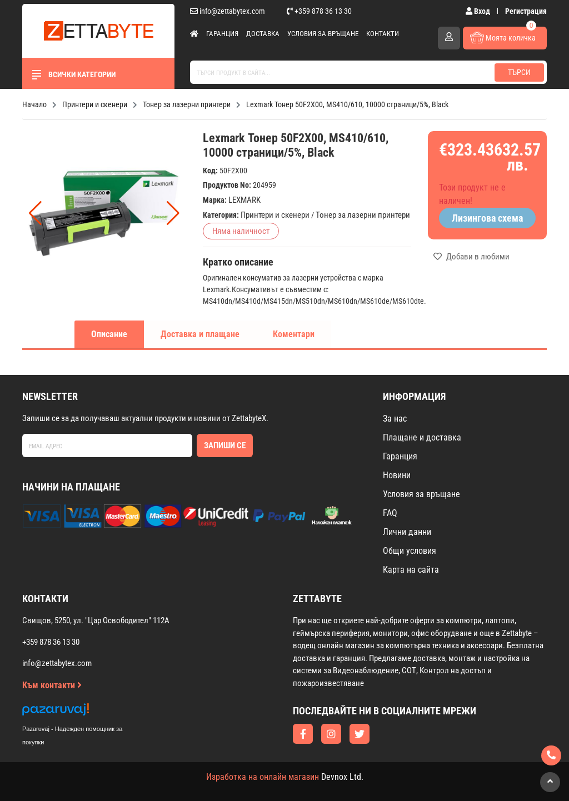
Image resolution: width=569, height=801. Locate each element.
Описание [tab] (109, 334)
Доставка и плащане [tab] (200, 334)
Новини (397, 475)
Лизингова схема (487, 218)
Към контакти (52, 685)
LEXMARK (244, 200)
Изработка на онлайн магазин (262, 777)
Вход (479, 11)
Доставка (262, 33)
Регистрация (526, 11)
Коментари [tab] (294, 334)
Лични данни (407, 532)
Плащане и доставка (422, 437)
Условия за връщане (322, 33)
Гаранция (222, 33)
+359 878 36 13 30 (319, 11)
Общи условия (409, 550)
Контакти (382, 33)
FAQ (390, 513)
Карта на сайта (411, 569)
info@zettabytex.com (227, 11)
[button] (173, 213)
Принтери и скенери (275, 215)
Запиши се (225, 445)
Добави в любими (471, 257)
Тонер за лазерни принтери (363, 215)
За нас (395, 418)
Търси (519, 72)
